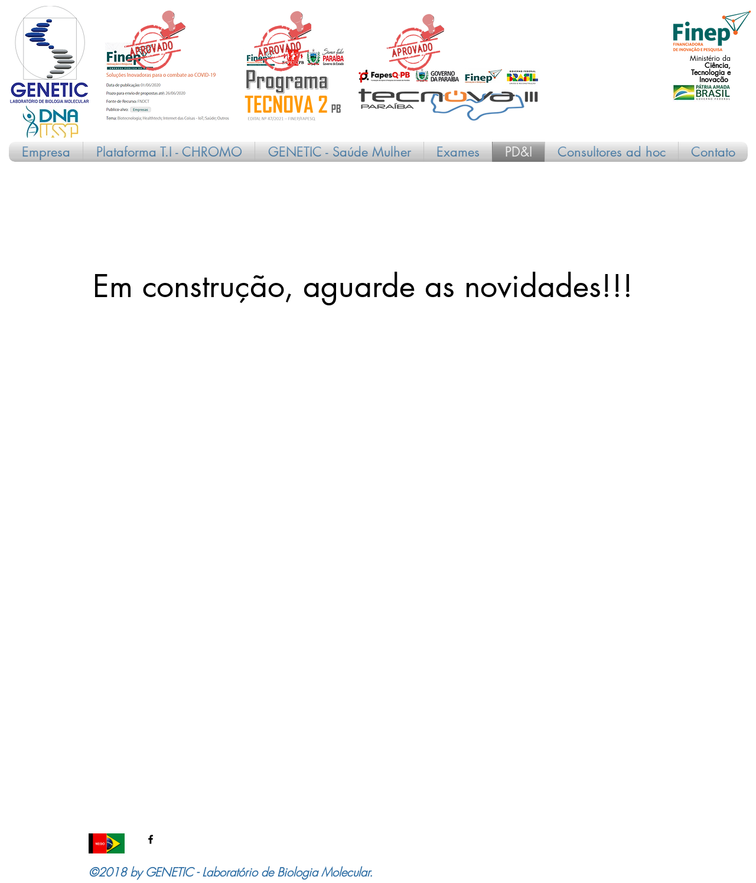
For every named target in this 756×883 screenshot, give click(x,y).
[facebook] (151, 839)
